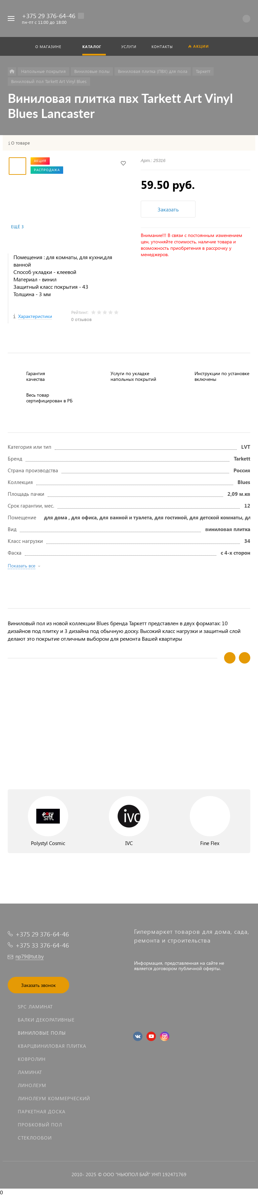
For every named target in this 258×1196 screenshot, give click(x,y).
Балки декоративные (46, 1019)
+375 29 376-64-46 (48, 15)
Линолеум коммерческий (54, 1098)
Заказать (168, 209)
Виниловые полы (42, 1033)
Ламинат (30, 1072)
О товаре (20, 143)
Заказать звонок (38, 985)
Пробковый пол (40, 1124)
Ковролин (32, 1059)
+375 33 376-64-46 (42, 945)
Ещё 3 (17, 226)
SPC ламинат (35, 1006)
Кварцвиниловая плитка (52, 1046)
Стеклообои (35, 1137)
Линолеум (32, 1085)
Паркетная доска (42, 1111)
